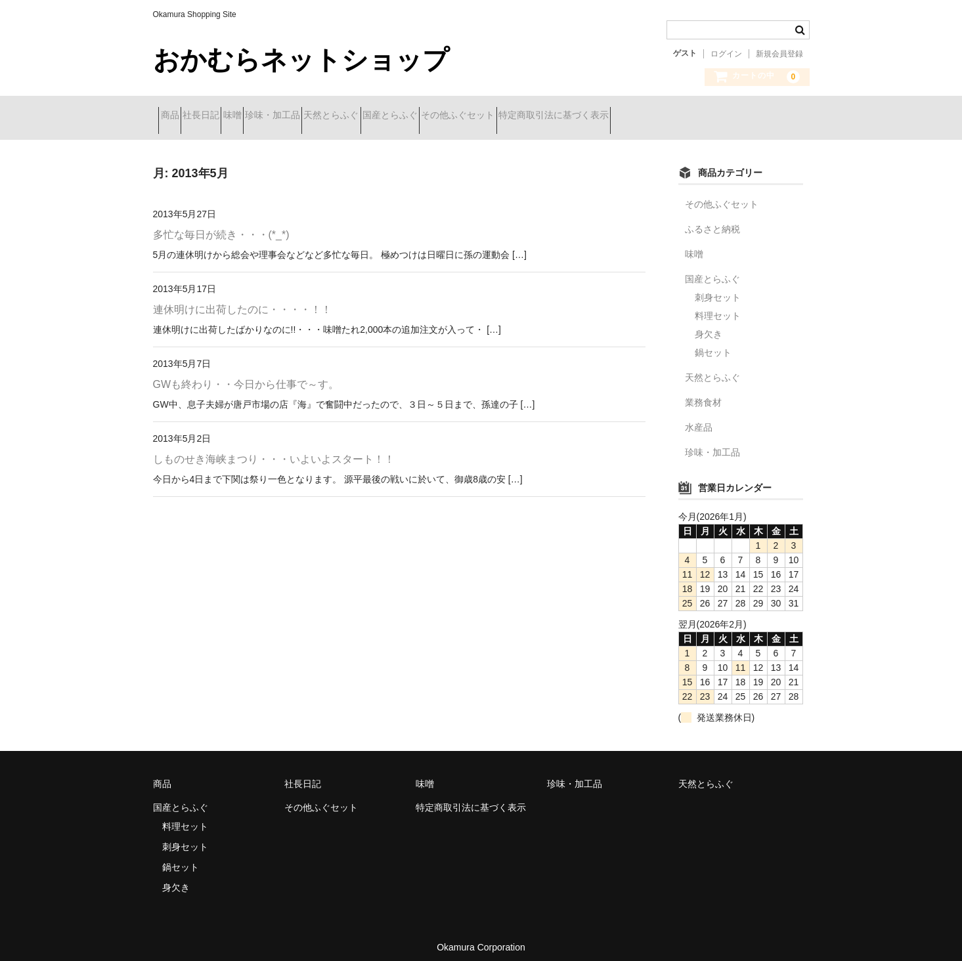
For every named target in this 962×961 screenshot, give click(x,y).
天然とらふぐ (430, 116)
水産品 (698, 417)
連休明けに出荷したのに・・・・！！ (242, 299)
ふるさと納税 (712, 219)
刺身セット (718, 287)
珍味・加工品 (348, 116)
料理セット (718, 306)
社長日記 (229, 116)
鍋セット (713, 342)
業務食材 (703, 392)
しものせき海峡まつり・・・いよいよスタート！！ (274, 449)
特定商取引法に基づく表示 (722, 116)
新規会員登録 (779, 53)
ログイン (726, 53)
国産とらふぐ (512, 116)
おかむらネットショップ (301, 59)
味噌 (284, 116)
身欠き (708, 324)
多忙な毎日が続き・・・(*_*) (221, 224)
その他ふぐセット (603, 116)
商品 (175, 116)
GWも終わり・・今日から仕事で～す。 (246, 374)
